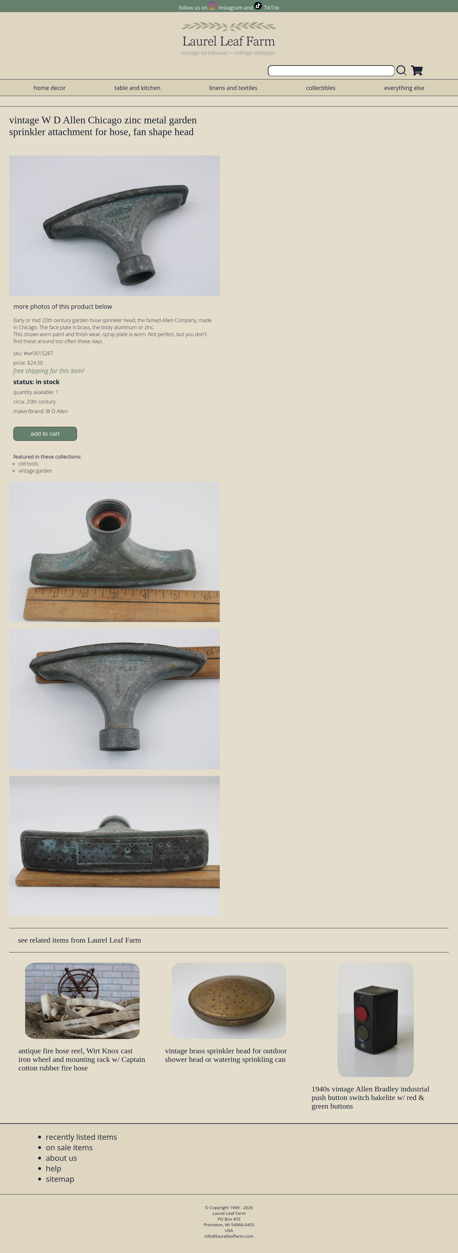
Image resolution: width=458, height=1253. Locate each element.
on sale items (69, 1147)
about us (61, 1158)
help (53, 1168)
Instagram (230, 7)
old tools (28, 463)
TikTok (271, 7)
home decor (49, 88)
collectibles (320, 88)
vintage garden (35, 470)
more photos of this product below (62, 306)
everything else (404, 88)
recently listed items (81, 1137)
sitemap (60, 1178)
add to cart (45, 433)
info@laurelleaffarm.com (229, 1236)
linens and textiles (233, 88)
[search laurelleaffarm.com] (403, 70)
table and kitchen (137, 88)
